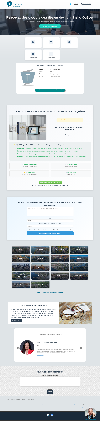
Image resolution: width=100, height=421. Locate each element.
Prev (18, 348)
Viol (19, 404)
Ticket (66, 404)
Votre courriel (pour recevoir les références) (50, 224)
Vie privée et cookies (49, 418)
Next (81, 348)
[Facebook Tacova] (52, 415)
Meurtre (81, 404)
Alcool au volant (51, 404)
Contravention (59, 404)
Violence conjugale (35, 404)
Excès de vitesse (88, 404)
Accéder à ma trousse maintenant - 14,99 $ (50, 182)
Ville (50, 218)
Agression (14, 404)
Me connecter (86, 4)
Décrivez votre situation (50, 205)
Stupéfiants (43, 404)
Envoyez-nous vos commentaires (50, 375)
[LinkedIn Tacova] (48, 415)
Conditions (40, 418)
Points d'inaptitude (73, 404)
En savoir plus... (16, 320)
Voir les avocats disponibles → (50, 26)
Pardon (27, 404)
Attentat (23, 404)
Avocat (76, 4)
